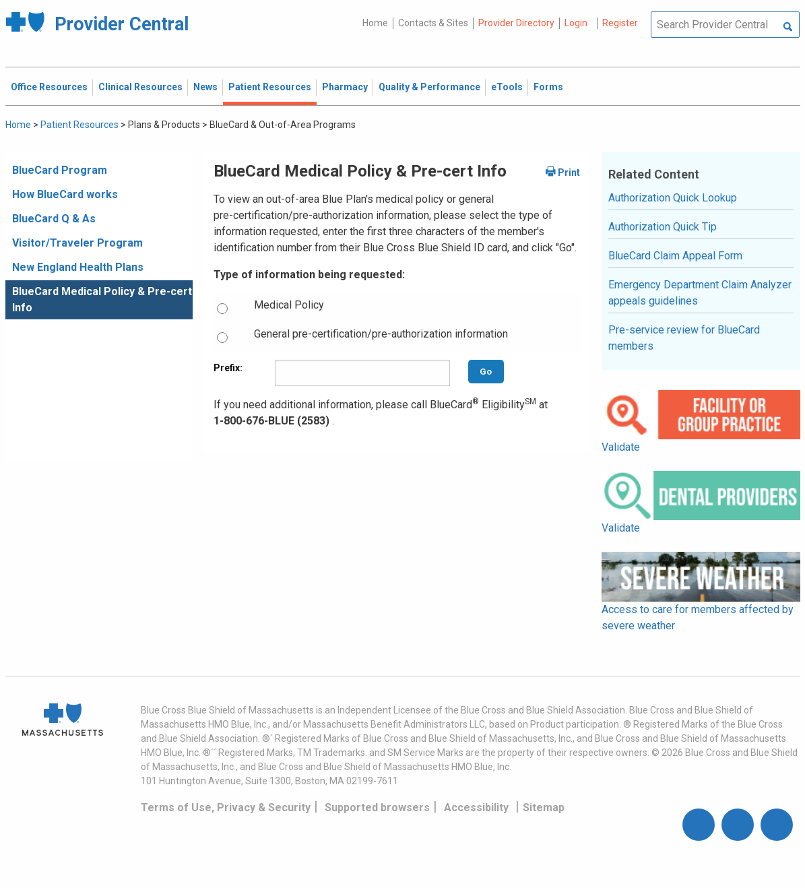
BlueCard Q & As (54, 218)
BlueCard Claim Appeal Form (675, 255)
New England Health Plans (77, 267)
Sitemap (544, 807)
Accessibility (476, 807)
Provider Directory (516, 23)
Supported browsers (377, 807)
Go (486, 372)
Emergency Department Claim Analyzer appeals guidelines (700, 292)
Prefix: (228, 367)
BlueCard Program (59, 170)
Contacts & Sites (433, 23)
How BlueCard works (65, 194)
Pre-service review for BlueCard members (684, 337)
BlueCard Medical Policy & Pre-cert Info (102, 299)
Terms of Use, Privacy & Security (226, 807)
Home (375, 23)
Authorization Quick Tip (662, 226)
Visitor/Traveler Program (77, 242)
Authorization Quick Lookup (672, 197)
